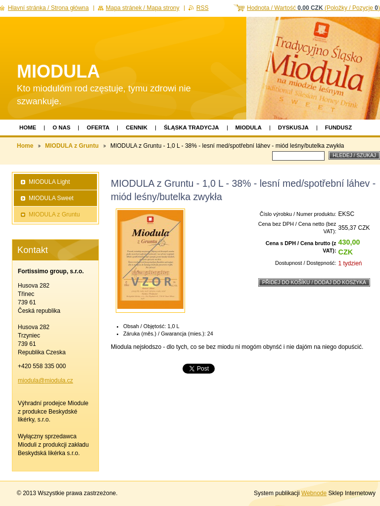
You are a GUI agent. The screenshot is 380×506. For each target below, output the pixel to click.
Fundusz (338, 127)
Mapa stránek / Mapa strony (143, 7)
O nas (61, 127)
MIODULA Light (49, 181)
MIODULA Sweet (51, 198)
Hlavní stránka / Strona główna (48, 7)
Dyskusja (293, 127)
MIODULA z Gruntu (71, 145)
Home (27, 127)
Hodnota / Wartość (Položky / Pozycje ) (313, 7)
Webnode (314, 493)
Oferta (98, 127)
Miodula (249, 127)
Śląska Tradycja (191, 127)
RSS (202, 7)
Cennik (136, 127)
